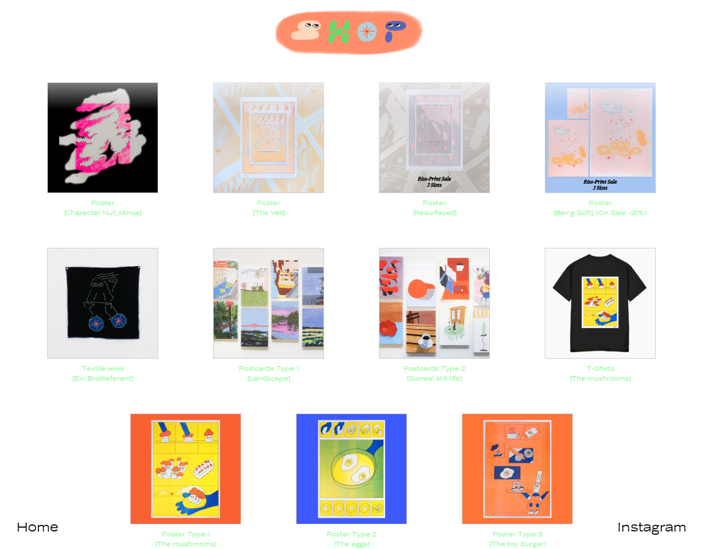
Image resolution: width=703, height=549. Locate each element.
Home (37, 527)
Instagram (652, 527)
